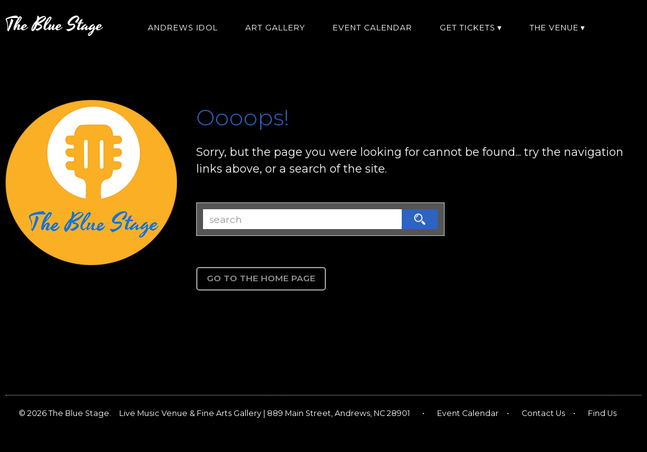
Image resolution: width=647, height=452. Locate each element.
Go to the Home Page (261, 278)
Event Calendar (372, 27)
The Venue (554, 27)
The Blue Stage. (79, 413)
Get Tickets (467, 27)
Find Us (602, 413)
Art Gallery (275, 27)
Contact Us (543, 413)
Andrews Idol (183, 27)
